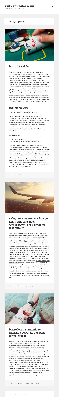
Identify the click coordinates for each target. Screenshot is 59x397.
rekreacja (21, 286)
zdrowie (21, 175)
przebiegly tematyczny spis (19, 5)
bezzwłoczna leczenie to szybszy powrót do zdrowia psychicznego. (27, 332)
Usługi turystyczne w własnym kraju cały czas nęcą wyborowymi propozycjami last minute (29, 223)
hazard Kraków (19, 66)
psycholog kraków (41, 375)
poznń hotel (29, 286)
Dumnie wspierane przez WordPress (18, 394)
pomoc (27, 383)
